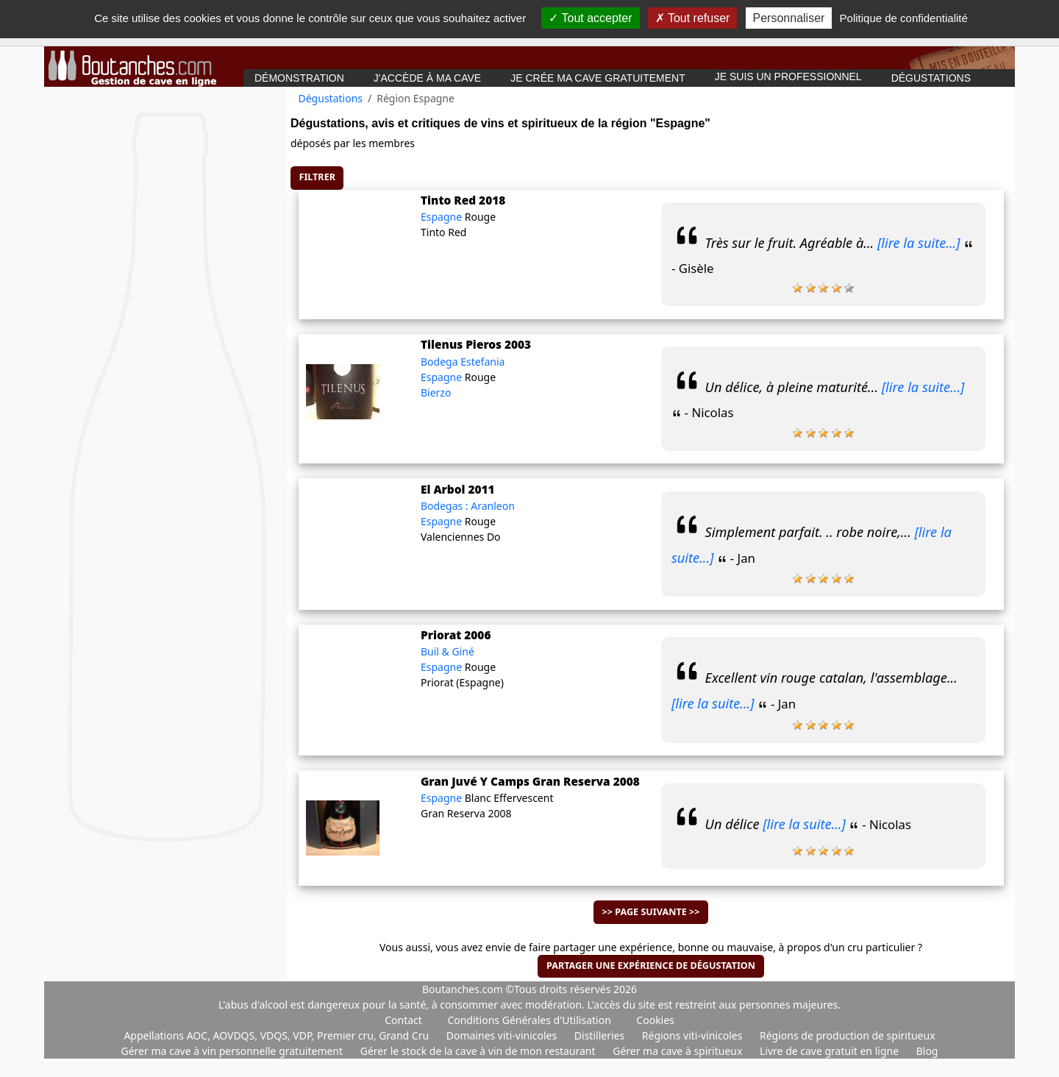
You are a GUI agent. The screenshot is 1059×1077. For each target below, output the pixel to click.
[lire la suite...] (918, 243)
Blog (927, 1051)
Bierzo (436, 392)
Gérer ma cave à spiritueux (679, 1051)
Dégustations (931, 78)
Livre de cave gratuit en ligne (831, 1051)
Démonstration (299, 78)
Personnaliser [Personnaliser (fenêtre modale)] (789, 18)
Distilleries (600, 1035)
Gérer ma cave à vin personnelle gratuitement (233, 1051)
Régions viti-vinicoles (693, 1035)
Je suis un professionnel (788, 76)
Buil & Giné (447, 651)
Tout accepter (590, 18)
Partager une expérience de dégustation (650, 965)
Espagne (443, 217)
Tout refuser (692, 18)
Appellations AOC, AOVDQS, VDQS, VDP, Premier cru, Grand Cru (277, 1035)
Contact (403, 1020)
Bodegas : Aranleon (468, 506)
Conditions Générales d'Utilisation (528, 1020)
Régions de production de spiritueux (847, 1035)
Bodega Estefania (462, 362)
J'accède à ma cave (427, 78)
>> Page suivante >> (651, 912)
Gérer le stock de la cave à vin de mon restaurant (479, 1051)
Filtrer (317, 177)
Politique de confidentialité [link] (904, 18)
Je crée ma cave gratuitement (597, 78)
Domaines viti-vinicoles (503, 1035)
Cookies (655, 1020)
